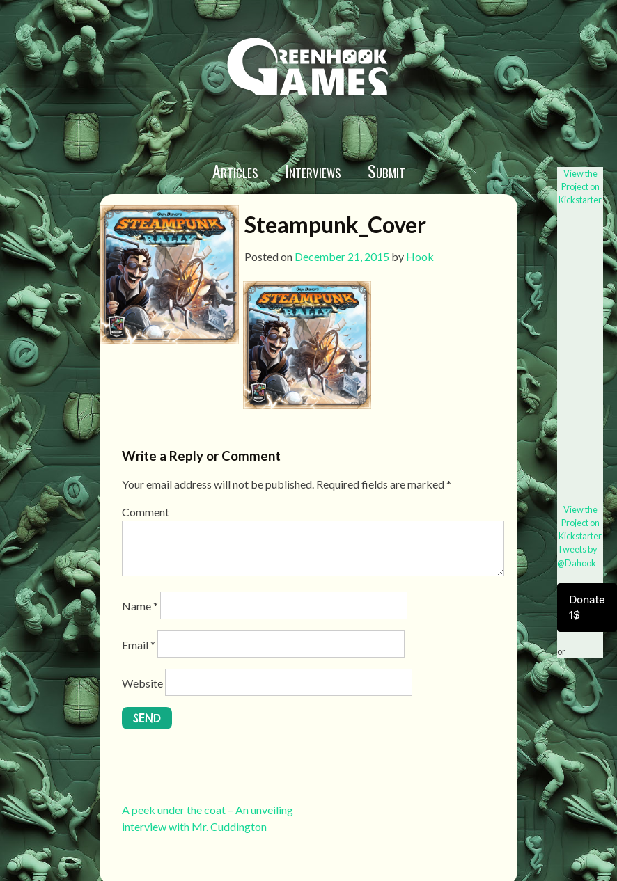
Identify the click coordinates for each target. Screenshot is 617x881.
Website (142, 683)
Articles (235, 170)
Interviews (313, 170)
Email (138, 644)
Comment (145, 511)
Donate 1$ (587, 607)
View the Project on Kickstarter (580, 186)
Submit (386, 170)
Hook (420, 256)
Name (140, 605)
